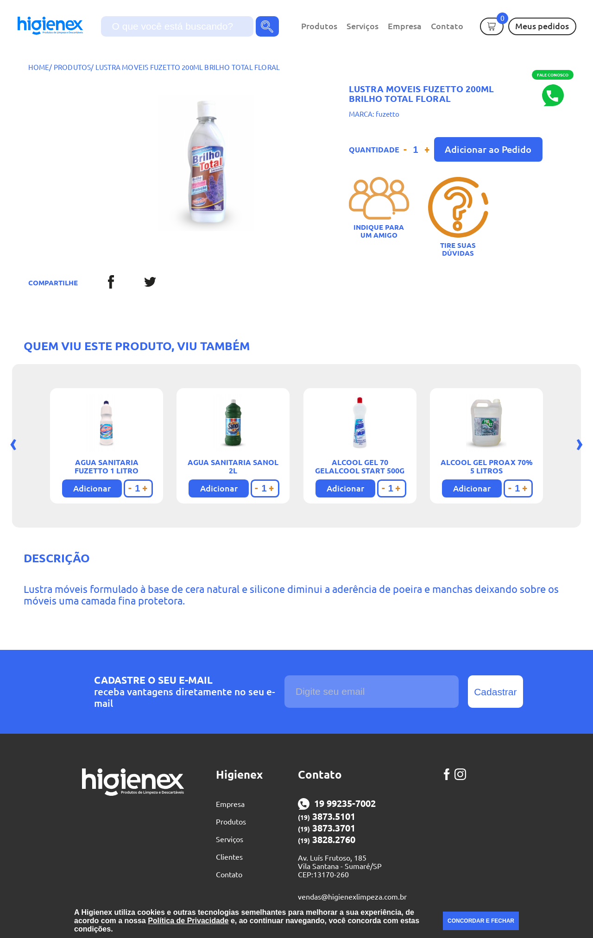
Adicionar (92, 488)
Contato (447, 26)
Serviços (363, 26)
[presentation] (13, 442)
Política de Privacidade (188, 921)
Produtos (319, 26)
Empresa (405, 26)
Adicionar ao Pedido (488, 149)
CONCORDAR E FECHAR (481, 921)
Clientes (229, 857)
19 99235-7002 (337, 804)
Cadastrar (495, 691)
